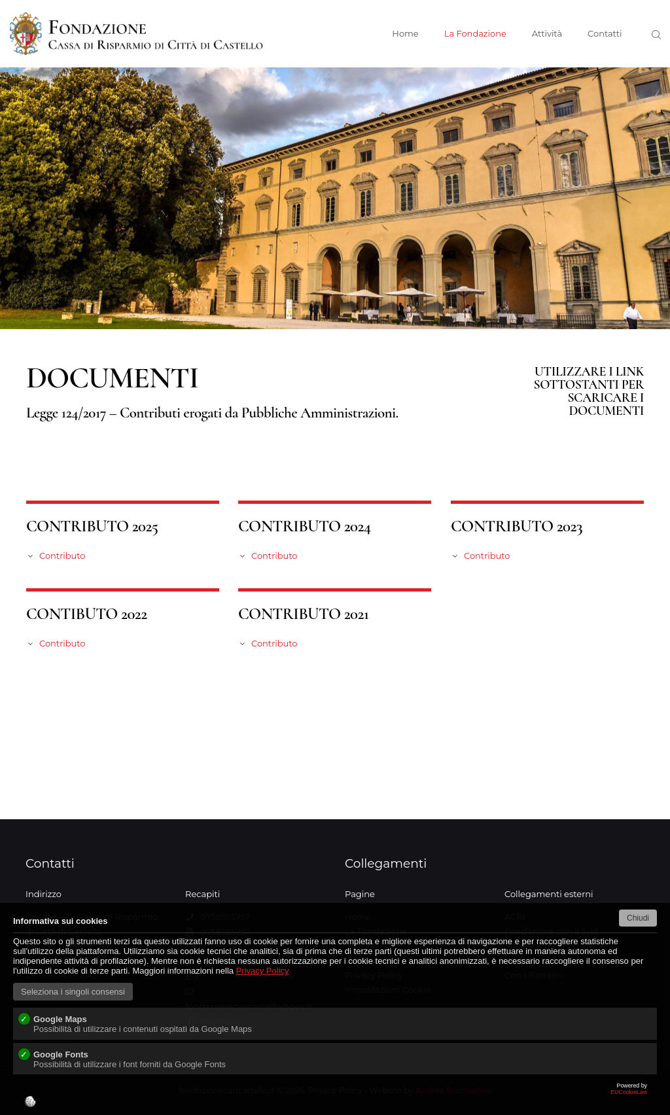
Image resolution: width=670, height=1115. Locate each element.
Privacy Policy (262, 971)
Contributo (62, 555)
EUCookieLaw (335, 1098)
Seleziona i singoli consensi (73, 992)
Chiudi (638, 918)
